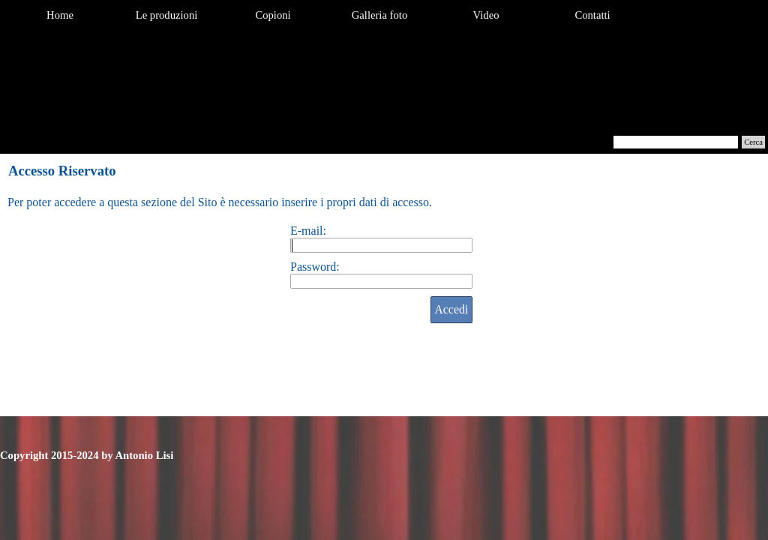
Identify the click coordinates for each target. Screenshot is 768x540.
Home (60, 15)
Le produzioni (167, 15)
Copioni (272, 15)
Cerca (753, 142)
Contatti (592, 15)
